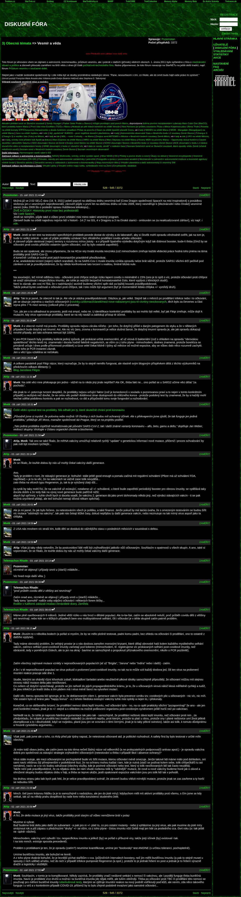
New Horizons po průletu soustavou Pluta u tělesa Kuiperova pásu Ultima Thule (160, 126)
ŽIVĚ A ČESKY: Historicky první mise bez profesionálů (46, 210)
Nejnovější (8, 187)
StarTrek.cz (30, 1)
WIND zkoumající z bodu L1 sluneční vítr (63, 146)
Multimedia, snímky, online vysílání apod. (80, 156)
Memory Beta (191, 1)
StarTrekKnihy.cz (90, 1)
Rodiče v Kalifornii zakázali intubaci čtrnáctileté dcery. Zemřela (50, 603)
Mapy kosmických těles (107, 162)
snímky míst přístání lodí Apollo (26, 139)
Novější (20, 187)
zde (45, 133)
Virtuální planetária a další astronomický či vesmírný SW (148, 162)
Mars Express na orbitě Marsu (67, 139)
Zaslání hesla (230, 33)
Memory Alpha (170, 1)
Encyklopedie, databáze (125, 165)
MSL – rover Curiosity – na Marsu (77, 136)
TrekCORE (130, 1)
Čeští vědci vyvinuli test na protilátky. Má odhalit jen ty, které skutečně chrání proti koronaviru (69, 409)
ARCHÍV (218, 70)
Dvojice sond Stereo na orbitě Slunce (84, 143)
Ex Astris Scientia (211, 1)
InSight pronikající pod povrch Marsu (110, 123)
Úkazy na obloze (159, 156)
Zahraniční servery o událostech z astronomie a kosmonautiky (64, 162)
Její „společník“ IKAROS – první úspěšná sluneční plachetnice (79, 133)
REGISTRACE (229, 14)
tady (141, 130)
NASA (55, 156)
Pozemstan (168, 39)
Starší (196, 187)
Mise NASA (106, 156)
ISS (116, 156)
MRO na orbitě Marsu (94, 139)
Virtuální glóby (49, 165)
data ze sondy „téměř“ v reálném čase (106, 146)
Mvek (6, 292)
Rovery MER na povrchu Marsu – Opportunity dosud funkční (167, 139)
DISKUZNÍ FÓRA (225, 47)
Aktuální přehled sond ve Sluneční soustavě (23, 123)
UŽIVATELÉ (220, 44)
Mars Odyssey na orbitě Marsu (122, 139)
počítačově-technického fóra (98, 65)
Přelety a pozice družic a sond (134, 156)
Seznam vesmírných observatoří (93, 149)
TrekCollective (150, 1)
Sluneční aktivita (25, 162)
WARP (110, 1)
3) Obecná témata (16, 43)
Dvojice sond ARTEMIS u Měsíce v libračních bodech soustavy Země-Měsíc (133, 136)
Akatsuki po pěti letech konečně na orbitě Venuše (96, 126)
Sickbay (50, 1)
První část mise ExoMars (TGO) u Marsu (50, 126)
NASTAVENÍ (221, 63)
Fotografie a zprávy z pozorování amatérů (117, 159)
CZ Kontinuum (70, 1)
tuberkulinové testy (70, 882)
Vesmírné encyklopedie (180, 156)
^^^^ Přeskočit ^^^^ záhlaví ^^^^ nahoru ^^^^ (106, 171)
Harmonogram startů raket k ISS (35, 152)
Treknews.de (231, 1)
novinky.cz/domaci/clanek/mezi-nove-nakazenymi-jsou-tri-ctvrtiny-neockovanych (119, 301)
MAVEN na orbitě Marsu (157, 130)
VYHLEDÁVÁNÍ (223, 51)
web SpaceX (26, 213)
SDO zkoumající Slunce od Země (48, 143)
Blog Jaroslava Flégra (26, 370)
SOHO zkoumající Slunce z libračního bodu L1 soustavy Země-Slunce (138, 143)
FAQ (216, 66)
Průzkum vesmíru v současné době (28, 68)
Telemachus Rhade (15, 560)
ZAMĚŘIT (204, 195)
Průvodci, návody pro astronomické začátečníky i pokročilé (66, 159)
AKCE (217, 57)
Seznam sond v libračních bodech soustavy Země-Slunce (48, 149)
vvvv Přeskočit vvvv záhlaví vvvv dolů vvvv (106, 53)
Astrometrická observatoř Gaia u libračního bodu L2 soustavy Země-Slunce (157, 133)
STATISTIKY (221, 54)
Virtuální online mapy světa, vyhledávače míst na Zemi (84, 165)
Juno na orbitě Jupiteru (27, 133)
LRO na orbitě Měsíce (197, 136)
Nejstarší (206, 187)
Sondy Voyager (53, 123)
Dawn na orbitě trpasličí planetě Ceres (115, 130)
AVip (6, 229)
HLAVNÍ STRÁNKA (225, 38)
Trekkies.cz (10, 1)
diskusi (47, 139)
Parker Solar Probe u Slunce (77, 123)
